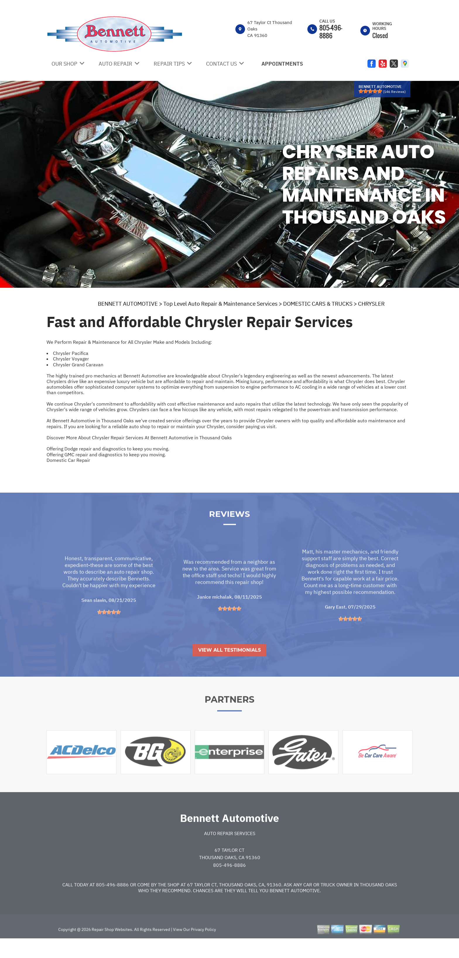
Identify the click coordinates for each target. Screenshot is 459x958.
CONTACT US (221, 63)
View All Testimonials (229, 666)
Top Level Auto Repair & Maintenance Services (220, 303)
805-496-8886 (330, 31)
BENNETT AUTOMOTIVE (128, 303)
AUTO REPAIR (115, 63)
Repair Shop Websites (111, 946)
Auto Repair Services (229, 850)
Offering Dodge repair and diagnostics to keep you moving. (108, 449)
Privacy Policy (203, 946)
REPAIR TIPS (169, 63)
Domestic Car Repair (68, 460)
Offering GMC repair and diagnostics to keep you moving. (106, 454)
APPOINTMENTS (282, 63)
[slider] (370, 91)
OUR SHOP (64, 63)
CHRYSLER (371, 303)
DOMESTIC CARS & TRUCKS (317, 303)
